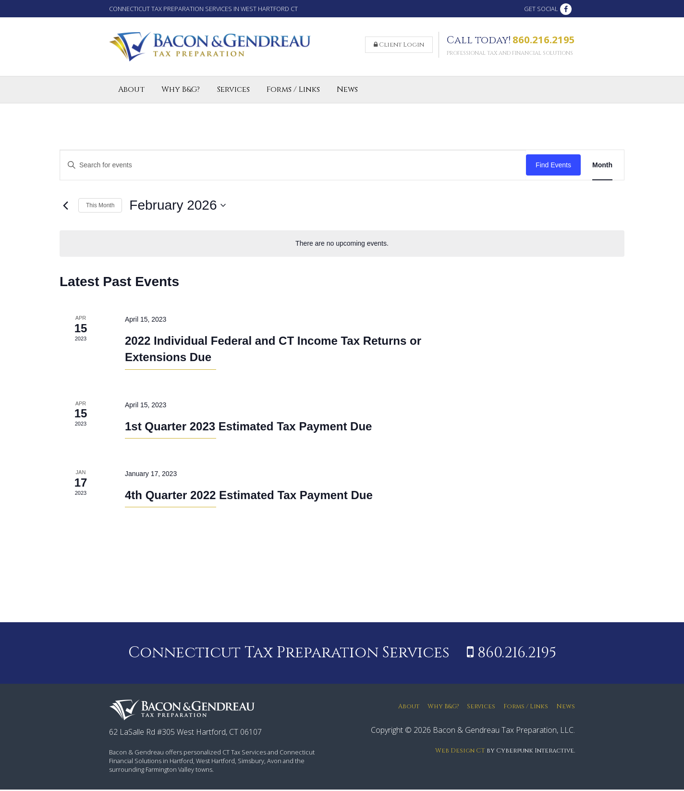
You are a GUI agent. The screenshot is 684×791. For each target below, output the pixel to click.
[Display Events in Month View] (602, 166)
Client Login (399, 45)
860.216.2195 (544, 40)
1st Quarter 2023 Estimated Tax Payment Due (248, 427)
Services (233, 91)
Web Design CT (460, 752)
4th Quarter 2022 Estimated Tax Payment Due (249, 496)
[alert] (342, 245)
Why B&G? (180, 91)
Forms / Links (293, 91)
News (347, 91)
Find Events (553, 166)
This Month (100, 206)
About (131, 91)
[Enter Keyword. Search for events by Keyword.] (293, 166)
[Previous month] (65, 207)
